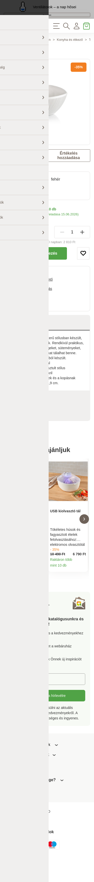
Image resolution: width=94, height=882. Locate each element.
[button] (10, 538)
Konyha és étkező (70, 55)
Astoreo (21, 174)
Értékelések (26, 427)
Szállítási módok (16, 234)
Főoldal (9, 55)
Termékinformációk (40, 588)
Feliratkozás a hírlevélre (47, 718)
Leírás (18, 338)
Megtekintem (47, 23)
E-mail (18, 701)
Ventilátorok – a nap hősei (54, 10)
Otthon (46, 55)
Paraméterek (24, 413)
